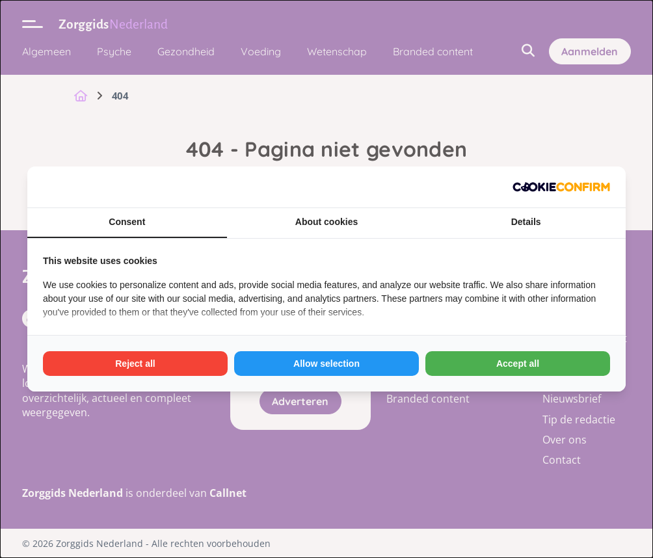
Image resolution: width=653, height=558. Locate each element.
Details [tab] (526, 222)
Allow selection (326, 363)
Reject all (135, 363)
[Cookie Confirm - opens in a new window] (561, 187)
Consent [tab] (127, 222)
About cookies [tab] (326, 222)
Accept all (517, 363)
